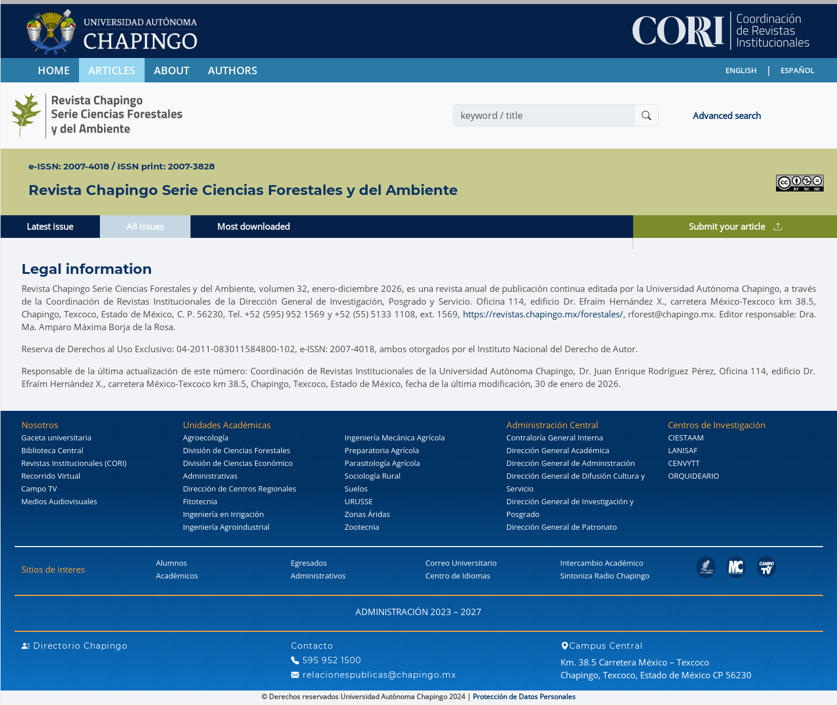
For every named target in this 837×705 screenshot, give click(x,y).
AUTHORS (232, 70)
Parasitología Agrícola (382, 463)
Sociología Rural (372, 476)
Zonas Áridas (367, 514)
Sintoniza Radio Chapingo (605, 575)
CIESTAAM (685, 437)
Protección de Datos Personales (524, 697)
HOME (54, 70)
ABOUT (171, 70)
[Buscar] (646, 115)
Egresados (309, 563)
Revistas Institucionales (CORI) (74, 463)
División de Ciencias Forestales (236, 450)
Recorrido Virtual (51, 476)
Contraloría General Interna (554, 437)
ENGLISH (741, 70)
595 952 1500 (326, 660)
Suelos (356, 488)
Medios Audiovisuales (59, 501)
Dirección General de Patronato (561, 527)
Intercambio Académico (602, 563)
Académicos (177, 575)
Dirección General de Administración (570, 463)
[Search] (544, 115)
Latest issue (50, 226)
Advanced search (727, 115)
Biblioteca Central (52, 450)
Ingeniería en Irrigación (223, 514)
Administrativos (318, 575)
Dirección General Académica (557, 450)
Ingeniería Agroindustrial (226, 527)
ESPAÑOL (797, 70)
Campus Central (602, 646)
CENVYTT (684, 463)
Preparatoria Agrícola (381, 450)
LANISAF (682, 450)
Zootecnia (361, 527)
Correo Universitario (461, 563)
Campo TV (39, 488)
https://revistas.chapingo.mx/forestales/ (543, 314)
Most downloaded (253, 226)
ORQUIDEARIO (693, 476)
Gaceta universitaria (56, 437)
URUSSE (358, 501)
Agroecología (205, 437)
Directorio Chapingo (74, 646)
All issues (145, 226)
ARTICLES (111, 70)
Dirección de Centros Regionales (239, 488)
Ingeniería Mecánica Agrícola (394, 437)
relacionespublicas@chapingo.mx (373, 675)
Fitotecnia (200, 501)
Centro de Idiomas (458, 575)
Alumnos (172, 563)
